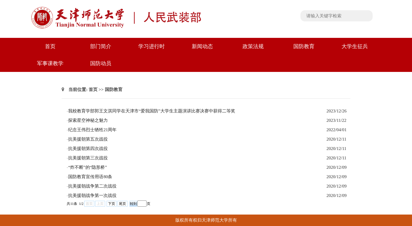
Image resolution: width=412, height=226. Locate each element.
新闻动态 (202, 46)
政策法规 (253, 46)
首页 (50, 46)
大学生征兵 (355, 46)
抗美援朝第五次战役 (88, 139)
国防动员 (100, 63)
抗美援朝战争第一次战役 (92, 195)
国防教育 (304, 46)
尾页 (122, 204)
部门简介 (100, 46)
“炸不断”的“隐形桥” (87, 167)
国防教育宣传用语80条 (90, 176)
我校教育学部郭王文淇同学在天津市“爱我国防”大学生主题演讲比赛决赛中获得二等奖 (151, 111)
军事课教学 (50, 63)
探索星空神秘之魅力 (88, 120)
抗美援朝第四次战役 (88, 148)
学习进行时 (151, 46)
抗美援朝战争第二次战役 (92, 186)
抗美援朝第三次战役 (88, 158)
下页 (111, 204)
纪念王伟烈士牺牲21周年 (92, 129)
